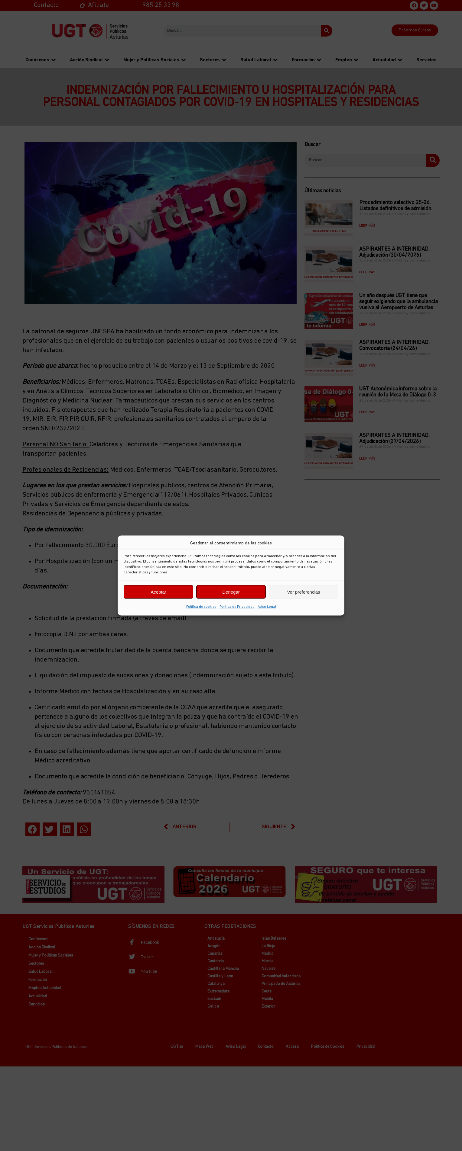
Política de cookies (201, 607)
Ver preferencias (303, 591)
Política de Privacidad (237, 607)
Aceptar (158, 591)
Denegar (231, 591)
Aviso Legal (267, 607)
